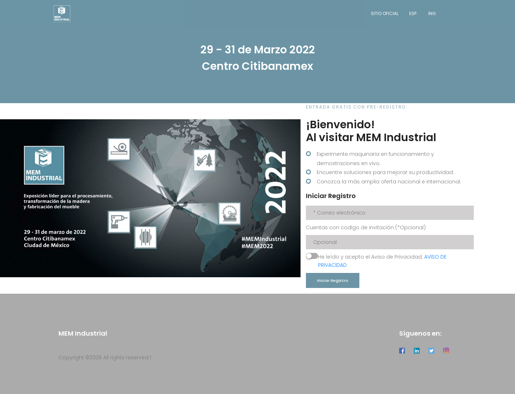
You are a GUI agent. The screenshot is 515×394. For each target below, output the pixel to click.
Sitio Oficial (384, 13)
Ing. (432, 13)
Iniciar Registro (332, 280)
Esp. (413, 13)
